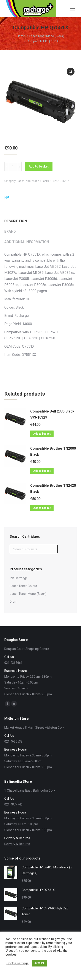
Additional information (26, 242)
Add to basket (39, 166)
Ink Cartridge (19, 578)
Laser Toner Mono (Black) (33, 180)
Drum (13, 601)
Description (15, 221)
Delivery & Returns (17, 844)
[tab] (40, 219)
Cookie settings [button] (17, 963)
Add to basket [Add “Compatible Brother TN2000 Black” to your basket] (42, 470)
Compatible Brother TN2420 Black (53, 488)
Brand (10, 231)
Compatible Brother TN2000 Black (53, 451)
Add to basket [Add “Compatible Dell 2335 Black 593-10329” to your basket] (42, 433)
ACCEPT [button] (39, 963)
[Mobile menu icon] (72, 8)
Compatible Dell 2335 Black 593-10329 (52, 414)
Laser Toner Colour (23, 586)
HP (6, 198)
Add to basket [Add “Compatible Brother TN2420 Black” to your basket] (42, 508)
